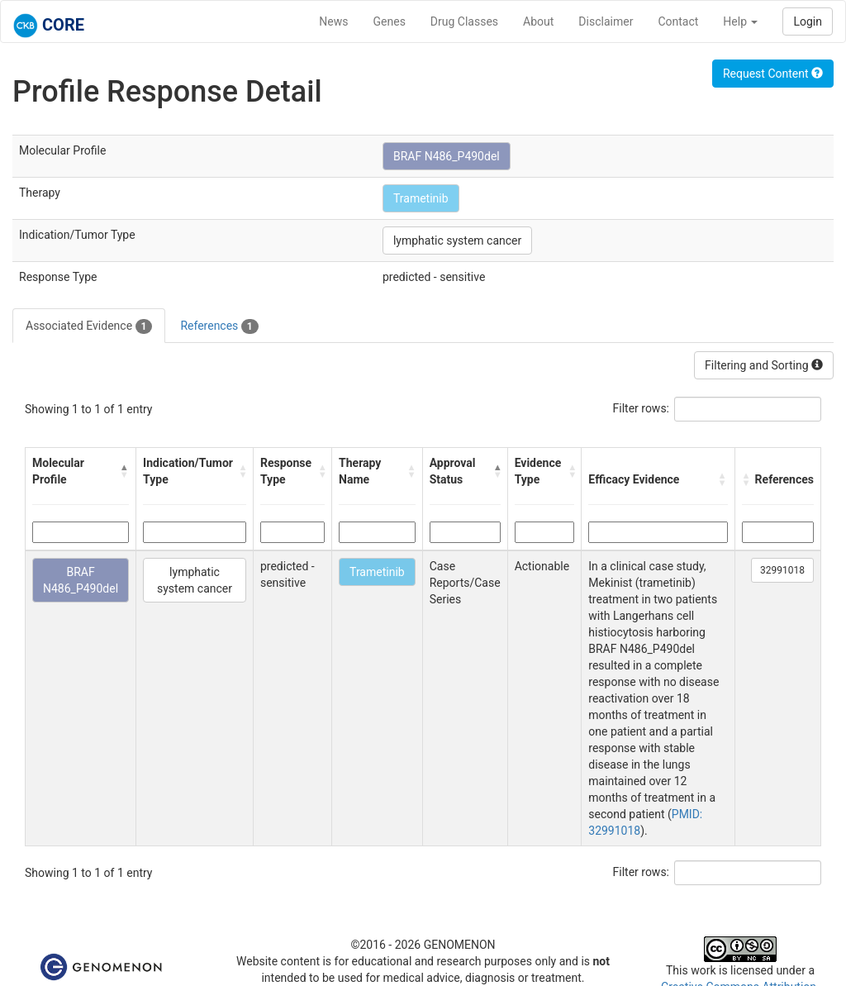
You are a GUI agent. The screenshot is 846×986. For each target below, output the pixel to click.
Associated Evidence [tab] (89, 326)
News (333, 21)
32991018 (782, 570)
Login (807, 21)
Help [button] (740, 21)
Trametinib (421, 198)
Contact (678, 21)
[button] (124, 471)
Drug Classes (464, 21)
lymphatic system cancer (457, 240)
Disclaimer (605, 21)
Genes (389, 21)
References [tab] (219, 326)
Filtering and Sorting (764, 365)
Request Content (773, 73)
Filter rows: (641, 408)
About (538, 21)
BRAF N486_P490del (446, 156)
